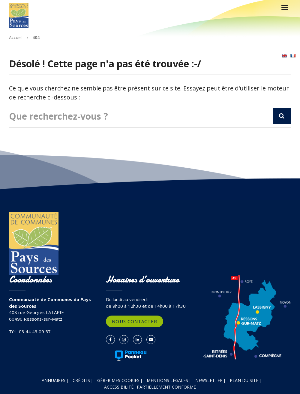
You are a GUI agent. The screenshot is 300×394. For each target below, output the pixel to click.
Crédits (81, 380)
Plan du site (244, 380)
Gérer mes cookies (118, 380)
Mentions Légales (167, 380)
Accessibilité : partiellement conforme (150, 387)
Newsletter (209, 380)
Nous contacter (134, 321)
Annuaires (53, 380)
